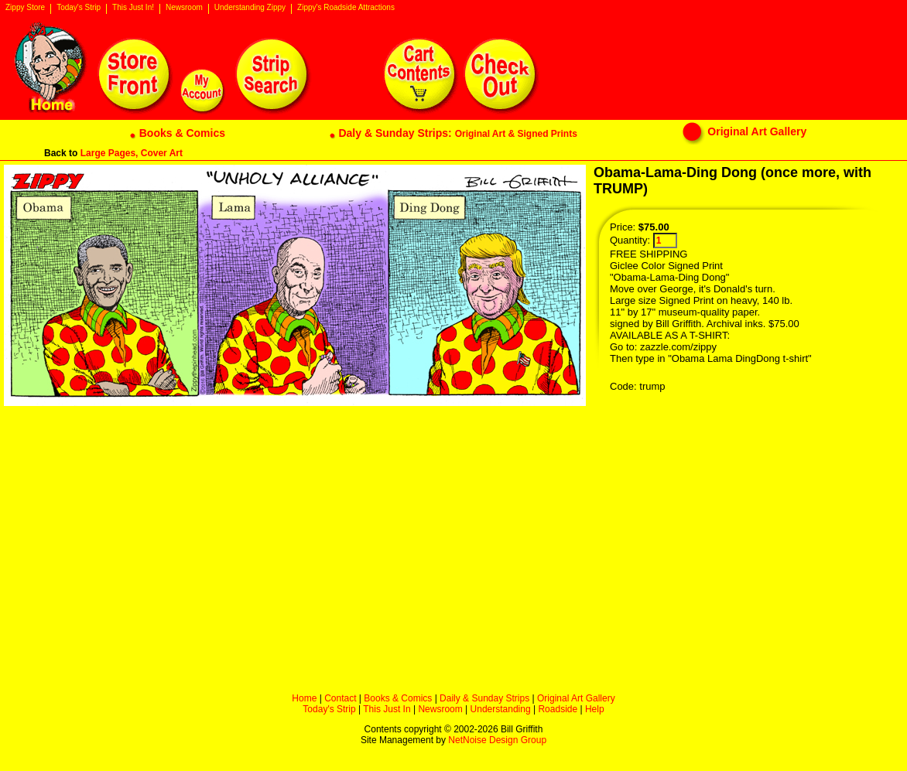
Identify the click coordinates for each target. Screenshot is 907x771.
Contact (340, 698)
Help (594, 709)
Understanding (501, 709)
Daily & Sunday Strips (484, 698)
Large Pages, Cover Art (131, 153)
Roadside (557, 709)
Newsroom (184, 8)
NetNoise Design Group (497, 740)
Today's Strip (78, 8)
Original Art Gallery (576, 698)
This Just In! (133, 8)
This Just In (386, 709)
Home (304, 698)
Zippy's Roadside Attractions (346, 8)
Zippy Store (25, 8)
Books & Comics (398, 698)
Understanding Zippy (250, 8)
